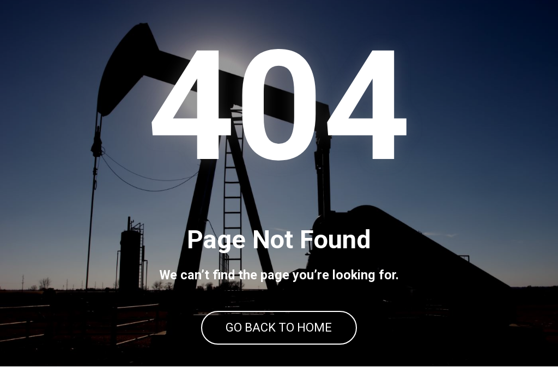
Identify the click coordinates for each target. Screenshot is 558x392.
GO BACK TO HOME (279, 340)
